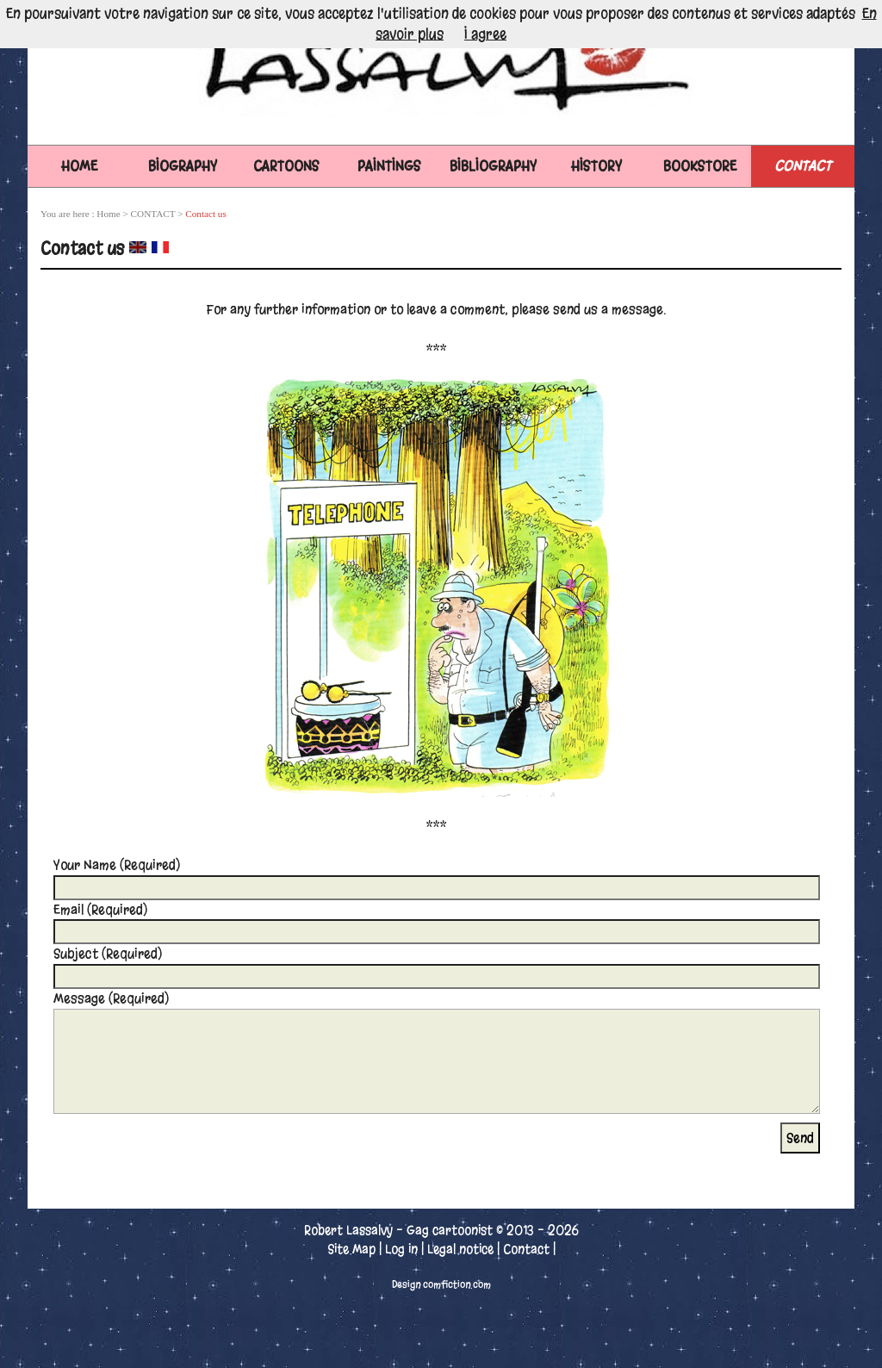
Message (111, 998)
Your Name (116, 865)
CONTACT (802, 166)
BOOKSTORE (699, 166)
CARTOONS (286, 166)
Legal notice (460, 1249)
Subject (107, 953)
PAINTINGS (389, 166)
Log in (401, 1249)
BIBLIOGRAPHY (493, 166)
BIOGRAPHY (182, 166)
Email (100, 909)
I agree (485, 34)
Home (79, 166)
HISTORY (596, 166)
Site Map (351, 1249)
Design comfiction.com (441, 1284)
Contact (526, 1249)
